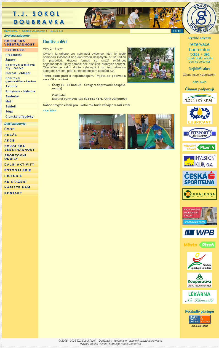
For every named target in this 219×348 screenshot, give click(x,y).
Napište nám (17, 187)
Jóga (9, 111)
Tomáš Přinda (98, 343)
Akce (9, 140)
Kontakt (13, 193)
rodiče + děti (200, 54)
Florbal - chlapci (17, 73)
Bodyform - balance (20, 91)
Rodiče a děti (56, 31)
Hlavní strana (11, 31)
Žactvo (10, 60)
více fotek (49, 110)
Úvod (9, 129)
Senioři (10, 106)
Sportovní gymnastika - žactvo (20, 80)
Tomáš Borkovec (130, 343)
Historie (13, 176)
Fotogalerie (17, 170)
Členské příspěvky (19, 116)
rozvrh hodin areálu (200, 58)
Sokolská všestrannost (33, 31)
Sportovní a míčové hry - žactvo (20, 66)
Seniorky (12, 96)
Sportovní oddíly (15, 157)
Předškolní (13, 54)
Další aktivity (19, 164)
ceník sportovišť (199, 61)
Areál (10, 135)
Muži (9, 101)
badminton (199, 49)
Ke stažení (15, 181)
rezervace (200, 44)
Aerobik (11, 86)
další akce (199, 82)
